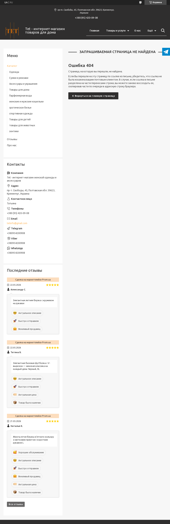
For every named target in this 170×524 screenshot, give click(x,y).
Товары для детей (20, 119)
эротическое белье (20, 107)
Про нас (11, 145)
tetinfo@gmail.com (17, 223)
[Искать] (162, 31)
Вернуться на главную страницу (95, 96)
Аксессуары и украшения (23, 83)
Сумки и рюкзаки (18, 77)
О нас (137, 30)
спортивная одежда (20, 113)
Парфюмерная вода (20, 95)
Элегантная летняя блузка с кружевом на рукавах (33, 301)
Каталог (12, 65)
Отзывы (12, 139)
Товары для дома (19, 89)
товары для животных (22, 125)
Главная (94, 30)
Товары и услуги (116, 30)
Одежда (14, 72)
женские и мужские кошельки (26, 101)
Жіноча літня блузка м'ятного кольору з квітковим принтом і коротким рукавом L (33, 440)
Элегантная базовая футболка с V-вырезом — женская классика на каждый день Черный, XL (31, 366)
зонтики (14, 131)
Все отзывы (16, 504)
